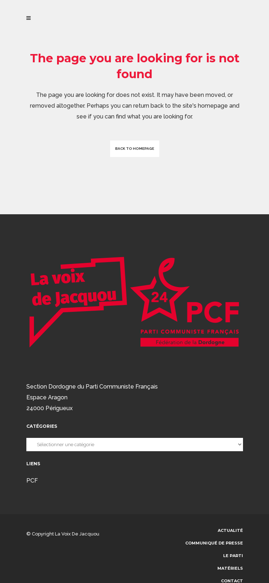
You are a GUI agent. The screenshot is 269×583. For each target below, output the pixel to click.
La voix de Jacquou (77, 534)
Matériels (230, 568)
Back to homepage (134, 149)
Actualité (230, 530)
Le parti (233, 555)
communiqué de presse (214, 543)
